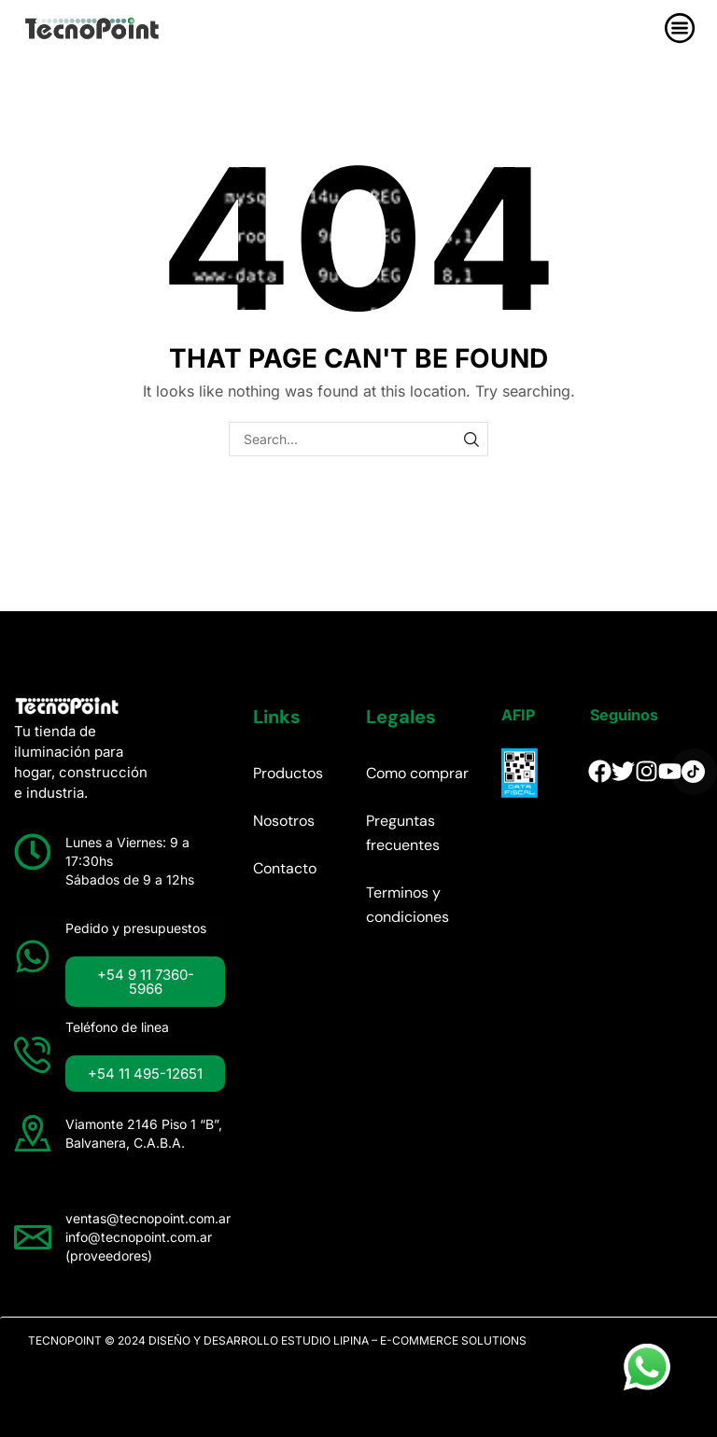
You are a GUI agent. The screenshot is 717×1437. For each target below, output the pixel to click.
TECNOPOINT (65, 1340)
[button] (145, 981)
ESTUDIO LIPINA (325, 1340)
